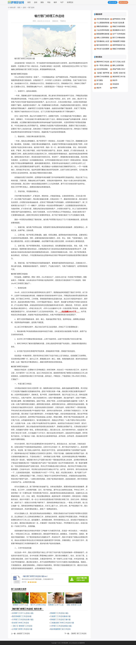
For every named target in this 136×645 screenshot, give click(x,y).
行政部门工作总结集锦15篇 (60, 616)
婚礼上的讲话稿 (118, 65)
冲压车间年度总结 (102, 19)
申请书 (115, 88)
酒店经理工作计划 (119, 76)
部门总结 (31, 7)
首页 (29, 2)
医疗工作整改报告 (119, 37)
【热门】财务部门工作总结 (22, 626)
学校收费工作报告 (119, 41)
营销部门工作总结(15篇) (59, 613)
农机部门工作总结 (23, 633)
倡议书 (98, 88)
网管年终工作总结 (102, 62)
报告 (42, 2)
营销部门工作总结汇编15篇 (60, 619)
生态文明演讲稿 (102, 69)
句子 (62, 2)
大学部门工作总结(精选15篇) (61, 626)
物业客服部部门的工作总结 (60, 629)
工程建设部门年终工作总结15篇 (62, 623)
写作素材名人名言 (102, 41)
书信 (48, 2)
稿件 (55, 2)
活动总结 (116, 84)
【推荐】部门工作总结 (78, 633)
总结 (35, 2)
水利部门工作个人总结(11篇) (22, 613)
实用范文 (70, 2)
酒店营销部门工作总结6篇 (21, 616)
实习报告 (99, 80)
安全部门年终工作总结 (20, 623)
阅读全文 (55, 21)
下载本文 (63, 21)
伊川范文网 (64, 643)
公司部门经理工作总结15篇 (22, 629)
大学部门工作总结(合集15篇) (22, 619)
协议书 (115, 80)
